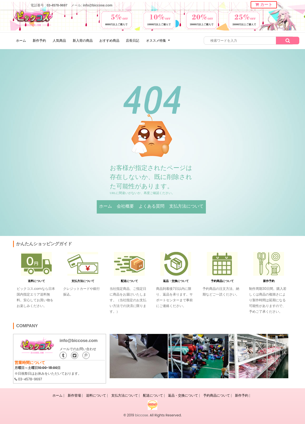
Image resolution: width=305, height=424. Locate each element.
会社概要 (125, 206)
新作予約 (39, 40)
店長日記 (132, 40)
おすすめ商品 (109, 40)
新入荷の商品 (83, 40)
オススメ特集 (156, 40)
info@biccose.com (97, 5)
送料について (36, 281)
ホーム (21, 40)
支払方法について (186, 206)
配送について (129, 281)
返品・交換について (176, 281)
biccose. (142, 415)
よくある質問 (151, 206)
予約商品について (222, 281)
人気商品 (59, 40)
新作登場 (74, 395)
